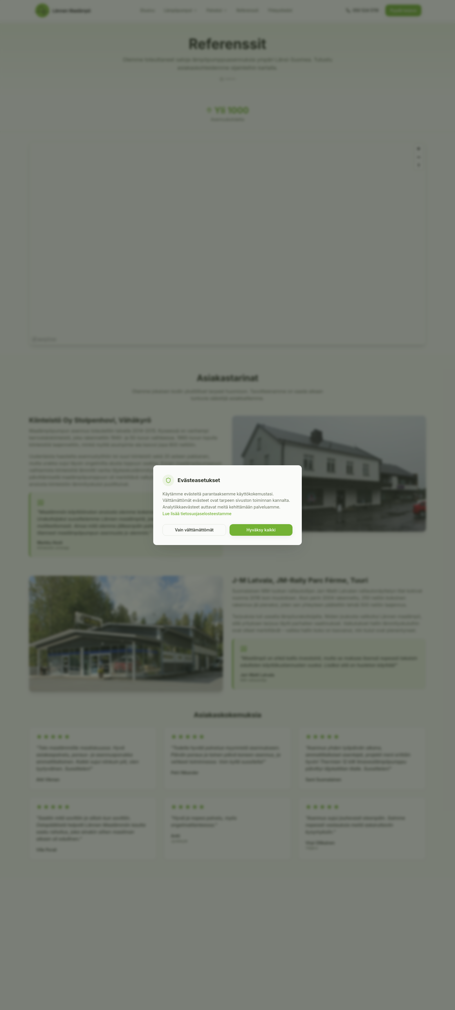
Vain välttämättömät (194, 529)
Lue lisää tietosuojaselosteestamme (197, 513)
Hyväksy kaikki (260, 529)
